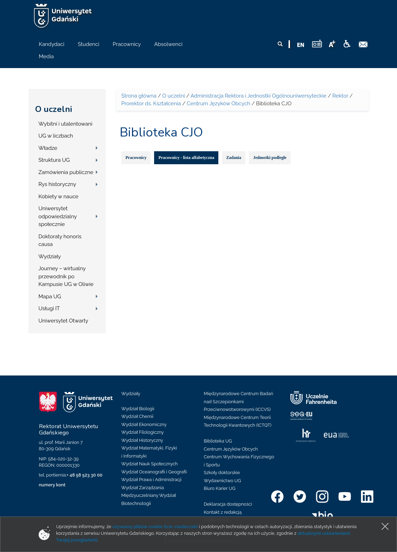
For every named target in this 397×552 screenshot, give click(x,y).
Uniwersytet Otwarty (63, 321)
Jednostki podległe (269, 157)
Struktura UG (54, 160)
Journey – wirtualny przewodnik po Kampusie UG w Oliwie (66, 276)
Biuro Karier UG (220, 488)
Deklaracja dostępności (228, 504)
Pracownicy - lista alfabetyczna (186, 157)
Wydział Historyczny (142, 440)
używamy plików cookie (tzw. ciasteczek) (155, 526)
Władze (48, 148)
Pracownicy (136, 157)
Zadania (233, 157)
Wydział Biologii (137, 408)
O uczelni (53, 109)
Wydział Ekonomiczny (144, 424)
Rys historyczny (57, 184)
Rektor (340, 96)
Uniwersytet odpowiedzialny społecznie (58, 216)
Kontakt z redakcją (223, 512)
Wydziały (50, 256)
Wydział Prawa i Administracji (151, 479)
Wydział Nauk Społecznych (149, 463)
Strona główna (139, 96)
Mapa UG (50, 296)
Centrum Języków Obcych (218, 103)
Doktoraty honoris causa (60, 240)
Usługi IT (49, 308)
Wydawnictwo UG (222, 480)
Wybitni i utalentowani (66, 124)
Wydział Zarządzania (142, 487)
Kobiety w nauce (59, 196)
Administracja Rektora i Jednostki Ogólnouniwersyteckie (258, 96)
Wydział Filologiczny (142, 432)
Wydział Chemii (137, 416)
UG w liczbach (56, 136)
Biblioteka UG (218, 441)
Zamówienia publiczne (66, 172)
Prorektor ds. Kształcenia (151, 103)
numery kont (52, 484)
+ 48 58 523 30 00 (84, 475)
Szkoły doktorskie (222, 472)
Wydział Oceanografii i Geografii (154, 471)
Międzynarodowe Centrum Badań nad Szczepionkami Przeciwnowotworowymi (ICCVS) (238, 401)
